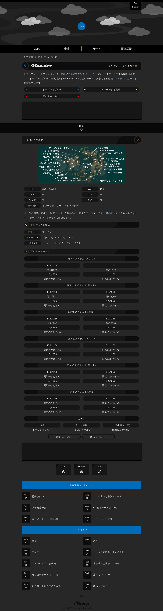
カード (130, 78)
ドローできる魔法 (110, 89)
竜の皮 (119, 213)
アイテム (120, 78)
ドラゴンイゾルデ (52, 89)
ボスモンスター (98, 436)
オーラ (27, 213)
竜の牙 (109, 213)
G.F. (95, 541)
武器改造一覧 (39, 507)
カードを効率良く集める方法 (108, 552)
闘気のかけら (57, 213)
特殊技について (40, 496)
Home (81, 466)
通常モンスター (81, 74)
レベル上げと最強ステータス (108, 496)
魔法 (110, 78)
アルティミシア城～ (104, 518)
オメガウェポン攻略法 (44, 563)
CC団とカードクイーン (105, 507)
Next (99, 466)
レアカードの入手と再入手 (46, 586)
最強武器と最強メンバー (106, 563)
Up (63, 466)
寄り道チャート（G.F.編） (46, 518)
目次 (81, 125)
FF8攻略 (28, 57)
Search (135, 7)
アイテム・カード (52, 96)
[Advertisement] (81, 110)
